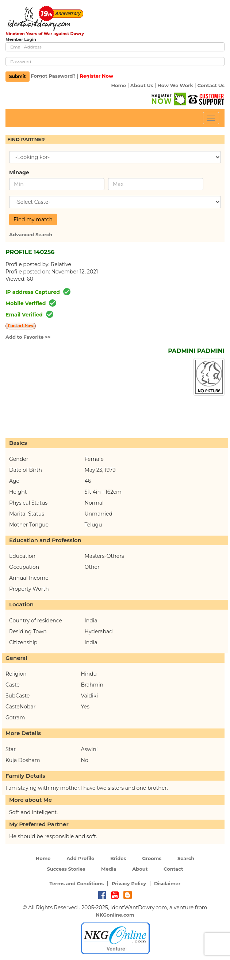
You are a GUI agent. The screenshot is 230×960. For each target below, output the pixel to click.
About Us (141, 85)
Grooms (151, 858)
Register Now (96, 76)
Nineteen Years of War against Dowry (44, 33)
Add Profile (80, 858)
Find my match (33, 219)
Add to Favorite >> (28, 337)
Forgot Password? (53, 76)
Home (118, 85)
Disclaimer (167, 883)
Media (108, 869)
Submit (17, 76)
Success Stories (66, 869)
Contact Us (211, 85)
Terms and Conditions (77, 883)
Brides (118, 858)
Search (185, 858)
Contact (173, 869)
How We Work (175, 85)
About (139, 869)
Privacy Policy (129, 883)
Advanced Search (30, 234)
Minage (19, 172)
